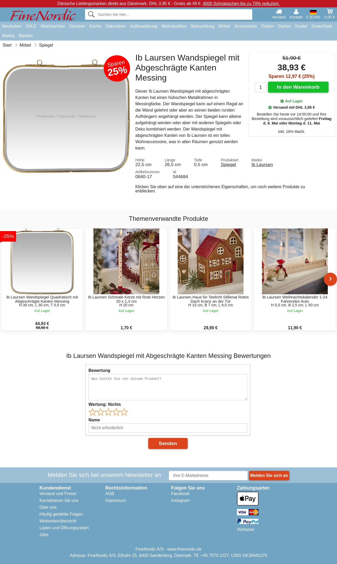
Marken (26, 35)
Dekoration (116, 26)
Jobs (43, 534)
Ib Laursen (262, 164)
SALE (31, 26)
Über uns (48, 507)
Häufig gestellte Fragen (61, 514)
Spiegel (228, 164)
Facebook (180, 493)
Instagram (180, 500)
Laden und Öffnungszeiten (64, 528)
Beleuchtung (202, 26)
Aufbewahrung (143, 26)
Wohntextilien (174, 26)
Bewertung (99, 370)
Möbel (224, 26)
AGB (109, 493)
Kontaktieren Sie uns (58, 500)
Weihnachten (53, 26)
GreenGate (321, 26)
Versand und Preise (57, 493)
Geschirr (77, 26)
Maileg (8, 35)
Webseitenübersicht (57, 521)
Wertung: (104, 404)
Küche (95, 26)
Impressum (115, 500)
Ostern (267, 26)
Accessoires (245, 26)
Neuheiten (11, 26)
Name (94, 420)
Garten (284, 26)
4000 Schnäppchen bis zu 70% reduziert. (241, 3)
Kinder (301, 26)
